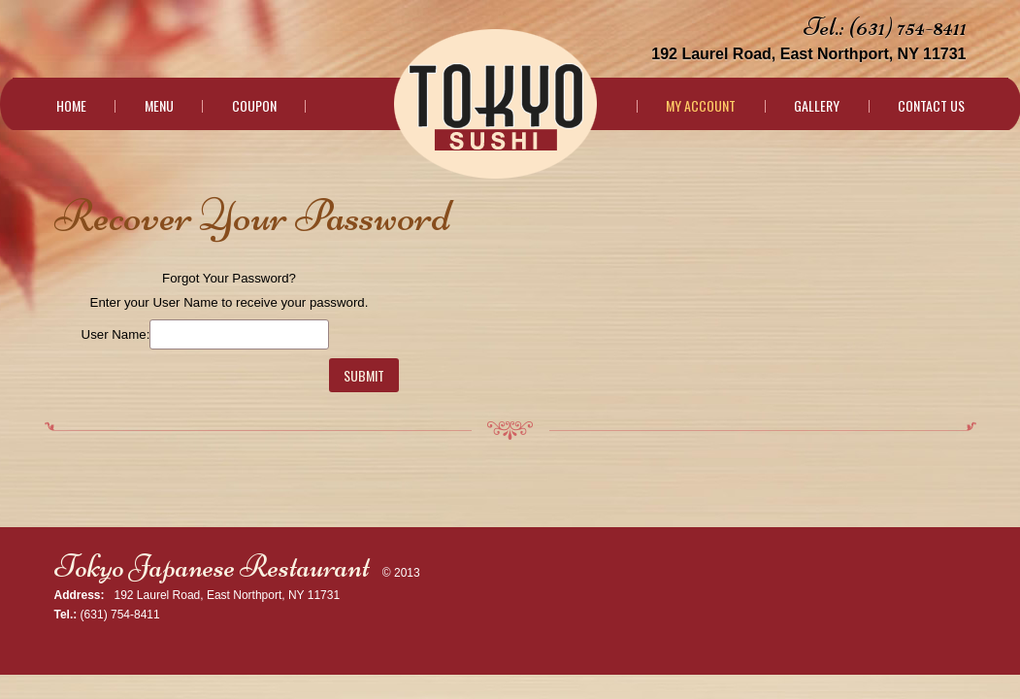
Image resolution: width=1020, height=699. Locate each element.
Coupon (254, 106)
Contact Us (931, 106)
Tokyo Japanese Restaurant (212, 566)
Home (71, 106)
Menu (159, 106)
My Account (701, 106)
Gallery (816, 106)
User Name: (116, 334)
